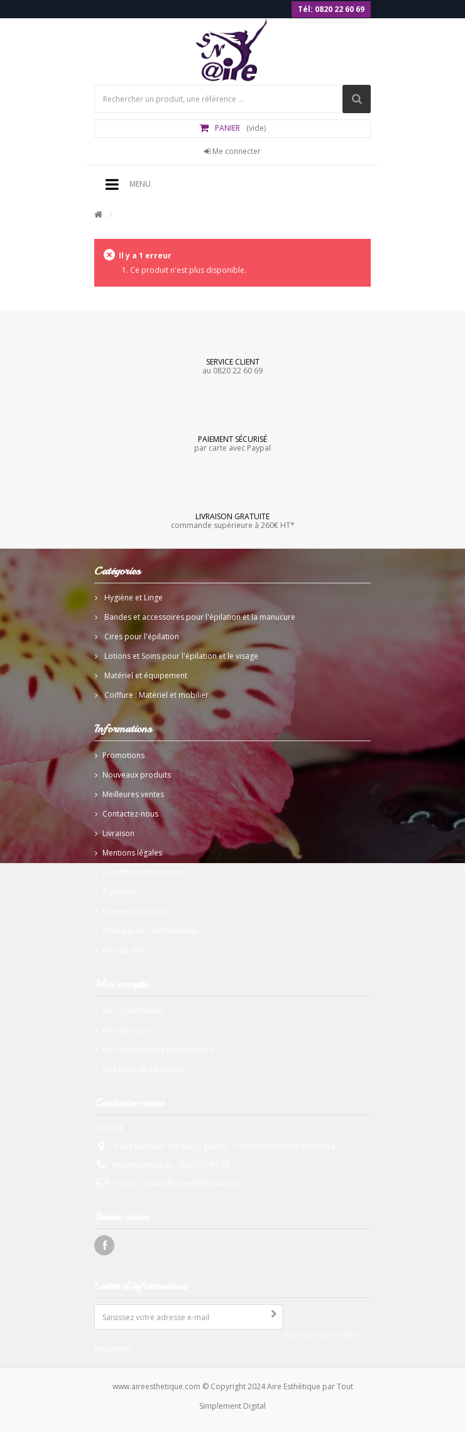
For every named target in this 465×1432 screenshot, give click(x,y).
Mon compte (121, 984)
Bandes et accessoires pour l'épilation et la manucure (198, 617)
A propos (119, 891)
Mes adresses (126, 1030)
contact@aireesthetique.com (191, 1182)
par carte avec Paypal (232, 443)
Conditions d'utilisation (143, 872)
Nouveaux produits (136, 774)
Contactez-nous (130, 813)
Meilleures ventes (133, 794)
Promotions (123, 755)
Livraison (118, 833)
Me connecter (232, 151)
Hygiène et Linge (132, 597)
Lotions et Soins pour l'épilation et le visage (180, 656)
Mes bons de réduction (143, 1069)
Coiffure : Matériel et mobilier (155, 695)
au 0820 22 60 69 (232, 365)
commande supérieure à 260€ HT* (232, 520)
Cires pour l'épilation (140, 636)
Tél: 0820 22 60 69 (331, 9)
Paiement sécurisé (134, 911)
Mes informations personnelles (157, 1049)
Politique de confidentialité (150, 930)
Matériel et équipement (144, 675)
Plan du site (122, 950)
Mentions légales (132, 852)
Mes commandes (132, 1010)
